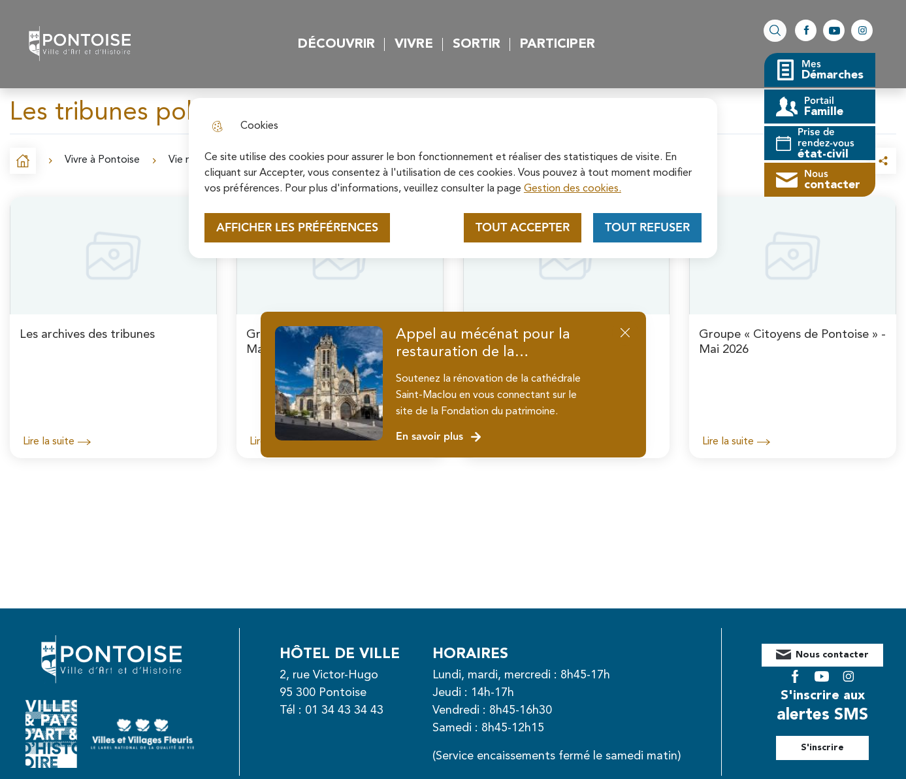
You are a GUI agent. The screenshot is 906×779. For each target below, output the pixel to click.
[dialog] (453, 178)
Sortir (476, 44)
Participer (557, 44)
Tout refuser (647, 227)
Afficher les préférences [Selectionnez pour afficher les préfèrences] (297, 227)
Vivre (414, 44)
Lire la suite (57, 442)
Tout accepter (523, 227)
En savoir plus (439, 437)
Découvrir (336, 44)
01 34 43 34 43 (358, 710)
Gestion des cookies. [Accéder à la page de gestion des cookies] (572, 189)
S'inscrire (836, 737)
